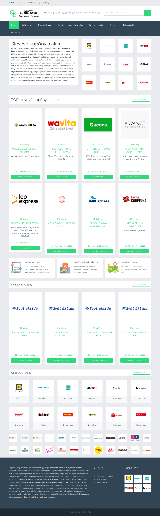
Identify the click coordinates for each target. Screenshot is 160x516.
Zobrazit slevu (25, 177)
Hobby (114, 25)
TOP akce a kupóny (17, 3)
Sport (60, 25)
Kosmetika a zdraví (76, 25)
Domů (13, 25)
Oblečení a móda (96, 25)
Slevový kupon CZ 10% (25, 223)
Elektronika (27, 25)
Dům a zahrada (45, 25)
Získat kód (61, 177)
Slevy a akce (48, 3)
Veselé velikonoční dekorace (25, 156)
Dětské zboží (129, 25)
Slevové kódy (34, 3)
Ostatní (15, 32)
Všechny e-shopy (141, 373)
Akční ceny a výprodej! (135, 231)
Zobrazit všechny (140, 100)
